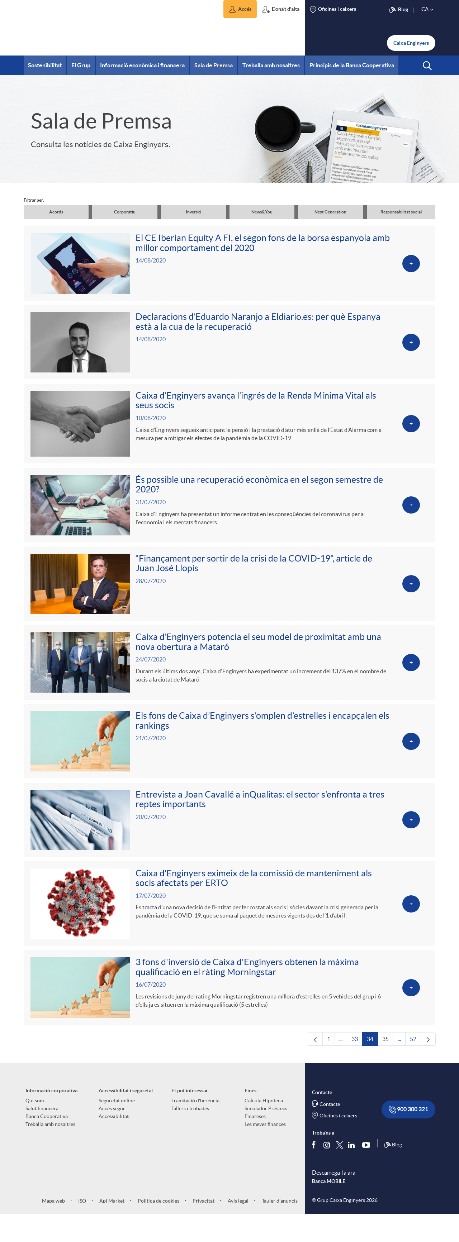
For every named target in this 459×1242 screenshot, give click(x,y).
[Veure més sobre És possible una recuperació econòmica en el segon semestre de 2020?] (229, 515)
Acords (56, 212)
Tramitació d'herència (195, 1128)
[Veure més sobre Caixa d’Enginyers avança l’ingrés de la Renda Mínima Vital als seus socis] (229, 430)
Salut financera (41, 1136)
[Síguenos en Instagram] (327, 1172)
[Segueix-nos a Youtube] (367, 1172)
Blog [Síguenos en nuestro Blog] (393, 1172)
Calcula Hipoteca (264, 1128)
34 (372, 1068)
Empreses (255, 1144)
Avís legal (238, 1228)
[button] (240, 9)
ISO (81, 1228)
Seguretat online (117, 1128)
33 (357, 1068)
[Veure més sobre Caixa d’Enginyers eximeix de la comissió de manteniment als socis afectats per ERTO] (229, 927)
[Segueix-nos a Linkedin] (353, 1172)
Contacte (330, 1132)
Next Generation (330, 212)
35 (387, 1068)
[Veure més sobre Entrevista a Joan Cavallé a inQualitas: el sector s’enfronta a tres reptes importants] (229, 840)
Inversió (193, 212)
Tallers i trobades (190, 1136)
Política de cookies (158, 1228)
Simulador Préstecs (266, 1136)
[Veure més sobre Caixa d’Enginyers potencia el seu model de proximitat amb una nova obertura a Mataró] (229, 678)
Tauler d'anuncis (279, 1228)
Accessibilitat (114, 1144)
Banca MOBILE (328, 1209)
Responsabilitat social (401, 212)
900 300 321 (408, 1137)
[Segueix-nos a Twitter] (339, 1172)
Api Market (111, 1228)
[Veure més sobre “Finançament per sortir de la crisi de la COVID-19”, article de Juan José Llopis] (229, 596)
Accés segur (112, 1136)
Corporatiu (125, 212)
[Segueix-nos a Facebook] (315, 1172)
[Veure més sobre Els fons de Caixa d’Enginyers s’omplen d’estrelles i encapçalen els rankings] (229, 759)
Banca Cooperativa (46, 1144)
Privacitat (202, 1228)
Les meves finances (265, 1152)
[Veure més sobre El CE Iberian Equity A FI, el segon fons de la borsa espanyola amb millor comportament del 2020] (229, 265)
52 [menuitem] (415, 1068)
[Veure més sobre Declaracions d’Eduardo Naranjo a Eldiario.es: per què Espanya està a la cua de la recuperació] (229, 346)
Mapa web (53, 1228)
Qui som (34, 1128)
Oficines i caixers (338, 1143)
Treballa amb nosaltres (50, 1152)
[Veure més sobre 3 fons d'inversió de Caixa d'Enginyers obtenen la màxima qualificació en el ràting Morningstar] (229, 1013)
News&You (262, 212)
